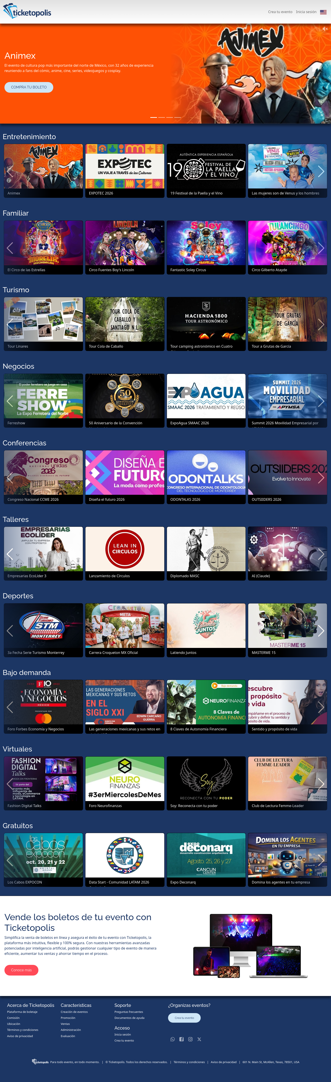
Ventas (65, 1024)
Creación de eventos (74, 1012)
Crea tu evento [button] (184, 1018)
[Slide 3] (169, 117)
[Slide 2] (161, 117)
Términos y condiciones (22, 1030)
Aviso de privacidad (20, 1036)
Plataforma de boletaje (22, 1012)
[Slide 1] (153, 117)
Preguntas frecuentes (129, 1012)
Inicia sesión (306, 11)
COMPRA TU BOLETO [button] (29, 87)
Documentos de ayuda (130, 1018)
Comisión (13, 1018)
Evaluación (68, 1036)
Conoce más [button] (21, 970)
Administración (71, 1030)
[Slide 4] (177, 117)
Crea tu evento (280, 11)
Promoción (68, 1018)
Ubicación (13, 1024)
